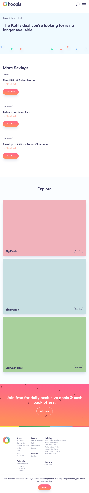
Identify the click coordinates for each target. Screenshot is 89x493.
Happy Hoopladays (51, 442)
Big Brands (21, 443)
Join (18, 451)
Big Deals (20, 440)
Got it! (44, 487)
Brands (5, 18)
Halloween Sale (50, 453)
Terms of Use (35, 445)
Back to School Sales (52, 451)
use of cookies (46, 481)
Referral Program (37, 440)
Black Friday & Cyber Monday (55, 440)
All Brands (20, 456)
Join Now (44, 411)
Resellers (34, 456)
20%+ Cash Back (23, 445)
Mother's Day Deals (51, 447)
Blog (18, 453)
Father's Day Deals (51, 449)
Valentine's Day (50, 445)
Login (19, 448)
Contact (33, 448)
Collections (48, 464)
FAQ (32, 443)
